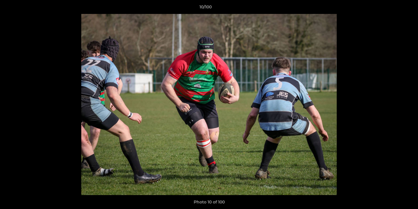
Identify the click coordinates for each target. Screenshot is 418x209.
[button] (393, 8)
